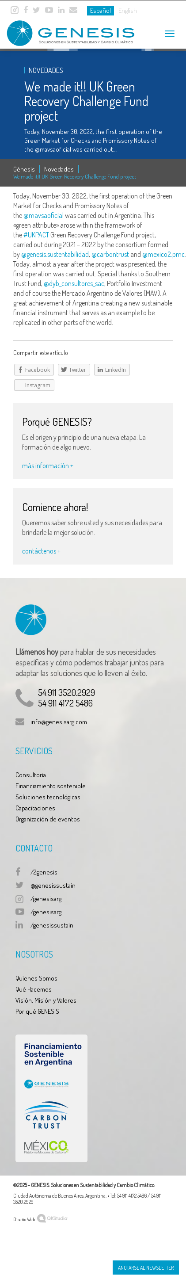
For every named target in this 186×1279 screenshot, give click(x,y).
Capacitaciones (35, 808)
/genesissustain (51, 925)
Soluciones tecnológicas (47, 797)
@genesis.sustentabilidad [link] (55, 254)
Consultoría (30, 775)
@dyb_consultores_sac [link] (74, 283)
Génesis (24, 169)
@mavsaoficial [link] (43, 215)
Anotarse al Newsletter (146, 1267)
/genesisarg (45, 898)
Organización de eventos (47, 819)
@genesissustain (53, 885)
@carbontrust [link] (110, 254)
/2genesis (43, 872)
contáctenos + (41, 550)
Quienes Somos (36, 978)
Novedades (59, 169)
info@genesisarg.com (58, 722)
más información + (47, 465)
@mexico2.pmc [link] (163, 254)
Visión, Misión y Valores (45, 1000)
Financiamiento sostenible (50, 786)
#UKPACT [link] (36, 234)
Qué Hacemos (33, 989)
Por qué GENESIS (37, 1011)
